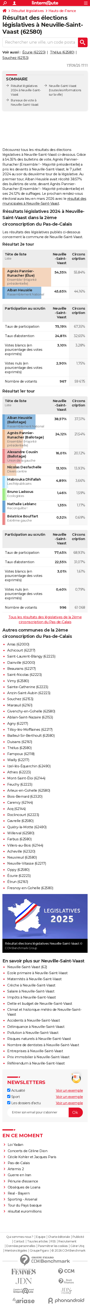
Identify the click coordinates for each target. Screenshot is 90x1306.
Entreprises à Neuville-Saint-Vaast (35, 1051)
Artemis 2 (16, 1169)
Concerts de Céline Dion (28, 1151)
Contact (19, 1241)
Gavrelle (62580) (20, 821)
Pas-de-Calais (19, 1163)
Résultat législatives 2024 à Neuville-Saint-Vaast (26, 90)
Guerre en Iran (19, 1175)
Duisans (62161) (19, 742)
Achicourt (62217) (21, 650)
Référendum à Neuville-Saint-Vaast (36, 1063)
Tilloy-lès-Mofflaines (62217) (30, 729)
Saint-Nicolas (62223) (24, 675)
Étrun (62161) (17, 882)
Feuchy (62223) (19, 784)
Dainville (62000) (21, 662)
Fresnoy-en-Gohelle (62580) (30, 888)
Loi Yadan (15, 1145)
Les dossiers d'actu (24, 1103)
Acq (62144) (16, 809)
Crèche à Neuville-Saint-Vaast (31, 985)
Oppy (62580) (18, 870)
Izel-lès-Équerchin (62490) (28, 766)
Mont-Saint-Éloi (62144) (26, 778)
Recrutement (67, 1241)
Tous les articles (37, 1241)
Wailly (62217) (18, 760)
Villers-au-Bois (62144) (25, 845)
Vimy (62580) (18, 681)
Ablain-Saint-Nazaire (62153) (30, 717)
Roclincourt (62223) (23, 815)
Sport (13, 1097)
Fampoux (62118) (21, 754)
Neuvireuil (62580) (22, 857)
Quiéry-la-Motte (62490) (27, 827)
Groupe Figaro (39, 1250)
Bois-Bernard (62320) (24, 796)
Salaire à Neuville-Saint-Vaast (30, 991)
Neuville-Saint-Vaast (63, 86)
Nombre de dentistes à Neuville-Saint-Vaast (43, 1045)
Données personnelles (20, 1246)
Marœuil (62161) (19, 705)
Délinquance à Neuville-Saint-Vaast (35, 1027)
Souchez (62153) (15, 58)
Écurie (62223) (34, 52)
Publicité (78, 1237)
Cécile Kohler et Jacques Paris (32, 1157)
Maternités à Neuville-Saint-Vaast (34, 979)
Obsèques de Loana (24, 1187)
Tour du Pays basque (25, 1205)
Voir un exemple (69, 1090)
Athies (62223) (19, 772)
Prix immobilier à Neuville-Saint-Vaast (38, 1057)
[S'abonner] (45, 1112)
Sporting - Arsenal (22, 1199)
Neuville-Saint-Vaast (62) (27, 967)
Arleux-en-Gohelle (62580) (28, 790)
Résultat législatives (27, 11)
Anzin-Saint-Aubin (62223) (28, 693)
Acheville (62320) (21, 851)
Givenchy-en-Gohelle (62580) (31, 711)
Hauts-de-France (62, 11)
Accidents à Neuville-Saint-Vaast (33, 1020)
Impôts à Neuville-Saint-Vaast (31, 997)
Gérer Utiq (77, 1246)
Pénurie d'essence (23, 1181)
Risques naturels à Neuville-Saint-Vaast (39, 1039)
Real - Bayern (19, 1193)
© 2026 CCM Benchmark (68, 1250)
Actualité (16, 1090)
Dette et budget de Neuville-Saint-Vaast (39, 1003)
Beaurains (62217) (21, 668)
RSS (53, 1241)
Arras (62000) (18, 644)
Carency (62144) (20, 802)
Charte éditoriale (59, 1237)
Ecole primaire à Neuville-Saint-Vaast (37, 973)
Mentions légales (16, 1250)
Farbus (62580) (19, 839)
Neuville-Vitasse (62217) (26, 863)
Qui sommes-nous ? (19, 1237)
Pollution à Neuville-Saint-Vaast (32, 1033)
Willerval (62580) (20, 833)
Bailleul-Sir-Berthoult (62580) (30, 735)
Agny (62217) (17, 723)
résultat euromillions (25, 1211)
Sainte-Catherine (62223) (27, 687)
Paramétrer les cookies (53, 1246)
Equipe (40, 1237)
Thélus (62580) (62, 52)
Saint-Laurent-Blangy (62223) (31, 656)
